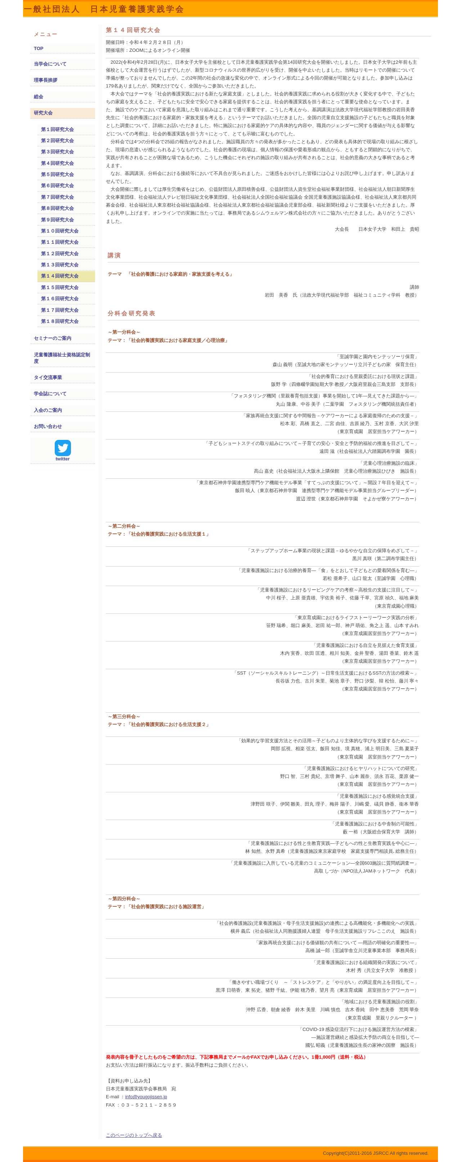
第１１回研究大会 (60, 242)
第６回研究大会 (57, 185)
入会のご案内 (48, 410)
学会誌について (50, 393)
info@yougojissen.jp (146, 1096)
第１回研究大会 (57, 129)
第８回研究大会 (57, 208)
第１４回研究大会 (60, 276)
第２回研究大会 (57, 140)
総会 (38, 96)
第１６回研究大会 (60, 298)
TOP (39, 48)
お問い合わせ (48, 426)
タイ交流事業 (48, 377)
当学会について (50, 64)
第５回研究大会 (57, 174)
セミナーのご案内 (52, 338)
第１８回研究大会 (60, 321)
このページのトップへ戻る (134, 1135)
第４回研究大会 (57, 163)
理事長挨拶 (45, 80)
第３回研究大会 (57, 151)
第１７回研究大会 (60, 310)
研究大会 (43, 113)
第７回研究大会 (57, 197)
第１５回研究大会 (60, 287)
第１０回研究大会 (60, 231)
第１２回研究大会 (60, 253)
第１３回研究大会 (60, 264)
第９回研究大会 (57, 219)
